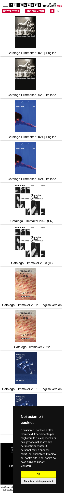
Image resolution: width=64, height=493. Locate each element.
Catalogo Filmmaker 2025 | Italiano (32, 95)
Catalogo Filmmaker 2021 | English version (32, 389)
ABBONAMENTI (35, 11)
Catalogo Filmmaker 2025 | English (32, 53)
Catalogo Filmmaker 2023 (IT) (32, 263)
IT (52, 11)
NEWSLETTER (11, 11)
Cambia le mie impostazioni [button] (38, 481)
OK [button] (38, 474)
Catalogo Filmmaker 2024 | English (32, 137)
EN (57, 11)
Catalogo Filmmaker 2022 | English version (32, 305)
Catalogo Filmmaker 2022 (32, 347)
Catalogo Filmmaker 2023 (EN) (31, 221)
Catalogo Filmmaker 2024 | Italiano (32, 179)
